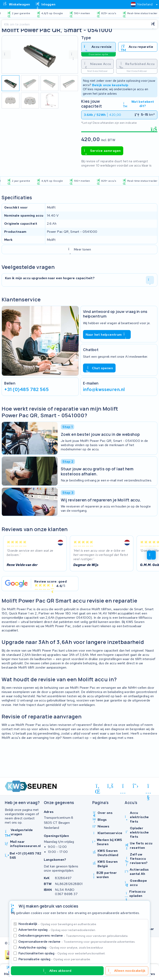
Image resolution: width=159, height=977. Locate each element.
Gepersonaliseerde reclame (77, 941)
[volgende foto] (73, 54)
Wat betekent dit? (138, 104)
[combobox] (142, 4)
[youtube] (148, 786)
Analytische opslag (61, 947)
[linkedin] (98, 786)
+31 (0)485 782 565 (26, 389)
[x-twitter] (136, 785)
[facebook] (110, 785)
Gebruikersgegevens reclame (73, 935)
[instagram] (123, 786)
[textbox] (142, 4)
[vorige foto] (6, 54)
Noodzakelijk (57, 924)
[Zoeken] (75, 24)
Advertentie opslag (57, 930)
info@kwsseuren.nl (104, 389)
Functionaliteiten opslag (62, 953)
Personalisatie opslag (54, 959)
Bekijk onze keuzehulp (110, 85)
